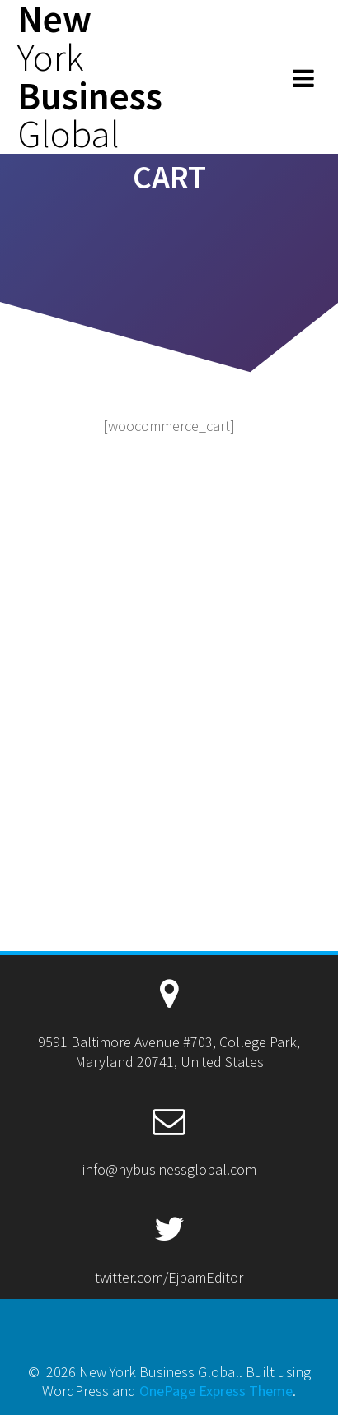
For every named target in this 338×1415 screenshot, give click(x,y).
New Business (89, 77)
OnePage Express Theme (216, 1390)
